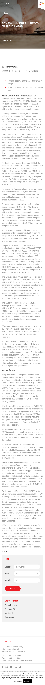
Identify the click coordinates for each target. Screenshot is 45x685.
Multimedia (9, 613)
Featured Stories (12, 609)
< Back (5, 13)
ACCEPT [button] (27, 681)
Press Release (11, 605)
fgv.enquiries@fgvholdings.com (20, 660)
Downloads (9, 617)
